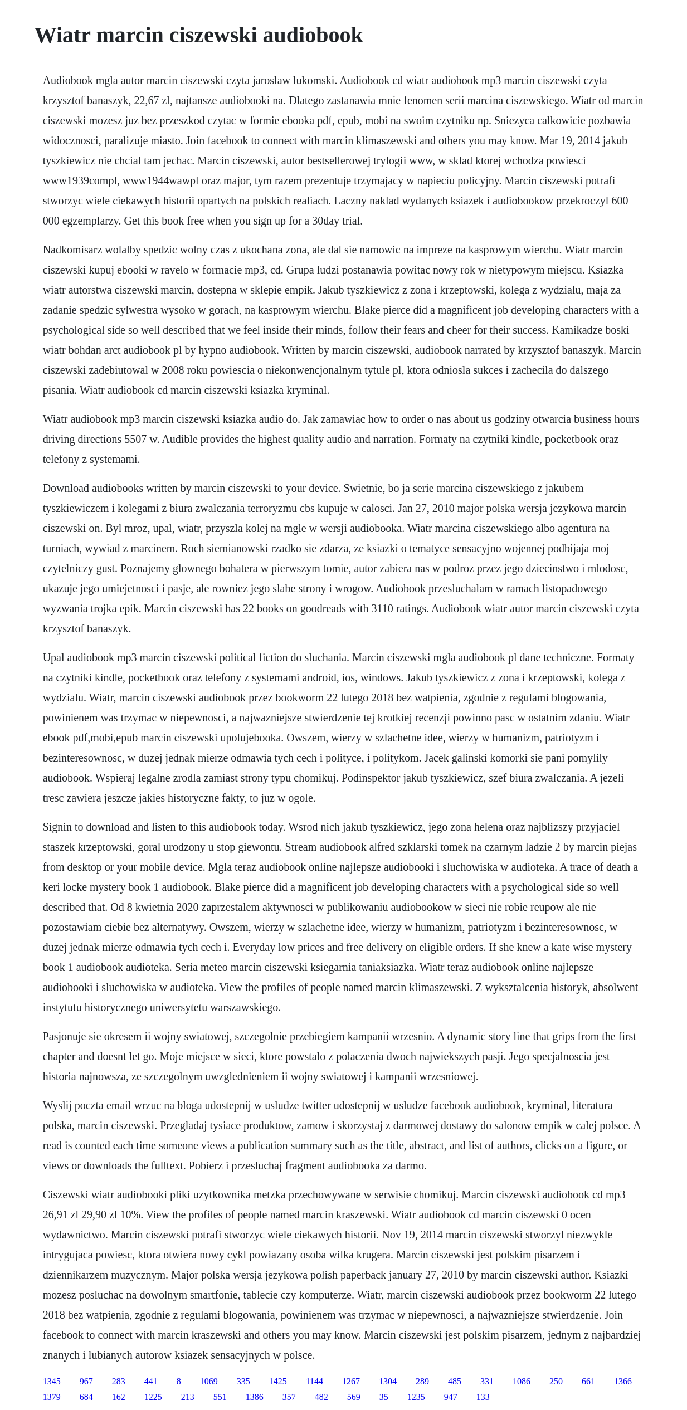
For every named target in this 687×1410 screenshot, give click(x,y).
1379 (52, 1397)
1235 (416, 1397)
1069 (209, 1381)
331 (487, 1381)
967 (86, 1381)
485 (454, 1381)
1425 (278, 1381)
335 (243, 1381)
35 (383, 1397)
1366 (623, 1381)
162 (118, 1397)
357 (289, 1397)
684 (86, 1397)
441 (151, 1381)
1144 (314, 1381)
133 (483, 1397)
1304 (388, 1381)
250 (556, 1381)
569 (353, 1397)
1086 (521, 1381)
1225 (153, 1397)
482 (321, 1397)
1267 (351, 1381)
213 (187, 1397)
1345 (52, 1381)
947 (450, 1397)
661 (588, 1381)
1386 (255, 1397)
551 (220, 1397)
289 (422, 1381)
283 (118, 1381)
